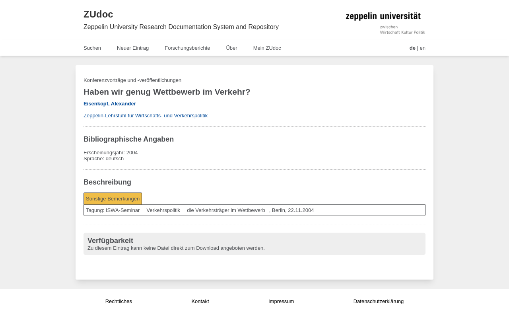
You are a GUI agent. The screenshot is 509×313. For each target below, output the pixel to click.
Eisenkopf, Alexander (110, 104)
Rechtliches (118, 301)
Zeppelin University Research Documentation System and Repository (181, 26)
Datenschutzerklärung (379, 301)
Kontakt (200, 301)
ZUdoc (98, 14)
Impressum (281, 301)
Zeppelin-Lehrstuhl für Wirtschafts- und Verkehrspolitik (146, 116)
